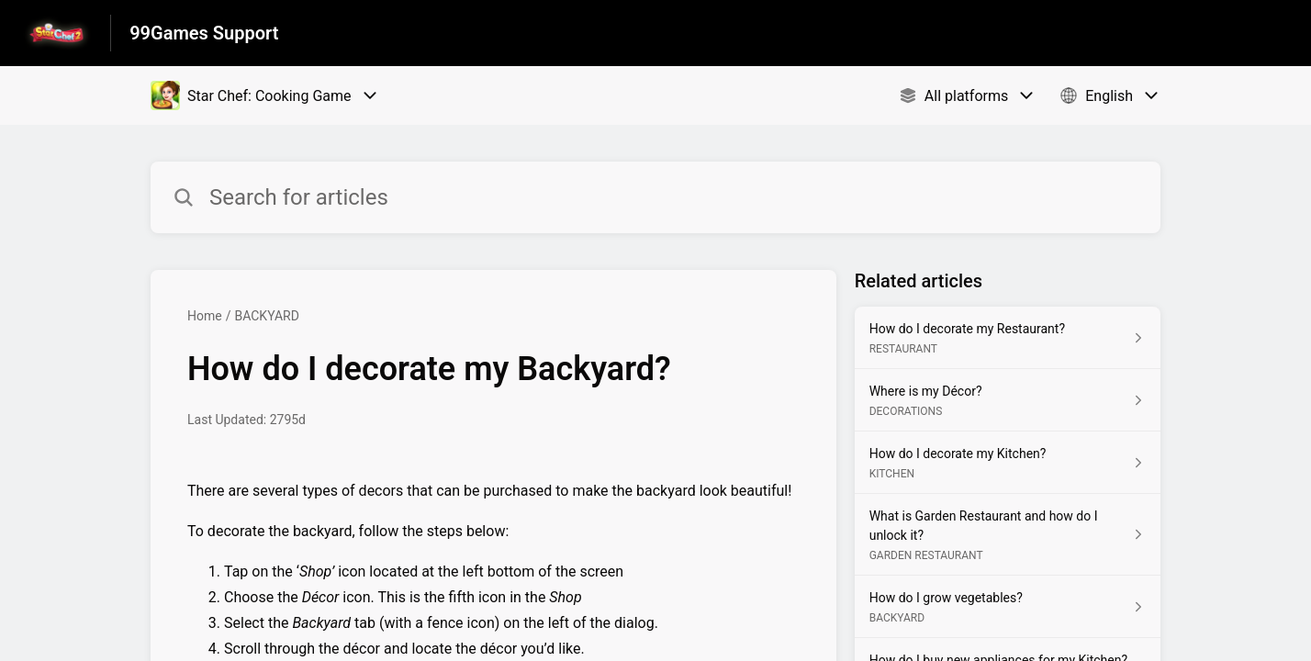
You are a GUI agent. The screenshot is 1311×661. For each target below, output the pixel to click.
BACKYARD (266, 315)
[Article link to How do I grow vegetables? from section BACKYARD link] (1007, 607)
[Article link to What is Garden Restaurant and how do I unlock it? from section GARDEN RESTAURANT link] (1007, 535)
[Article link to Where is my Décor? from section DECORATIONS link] (1007, 400)
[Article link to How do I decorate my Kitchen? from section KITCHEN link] (1007, 462)
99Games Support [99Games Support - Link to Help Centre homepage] (203, 33)
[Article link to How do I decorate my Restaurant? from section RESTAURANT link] (1007, 338)
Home (204, 315)
